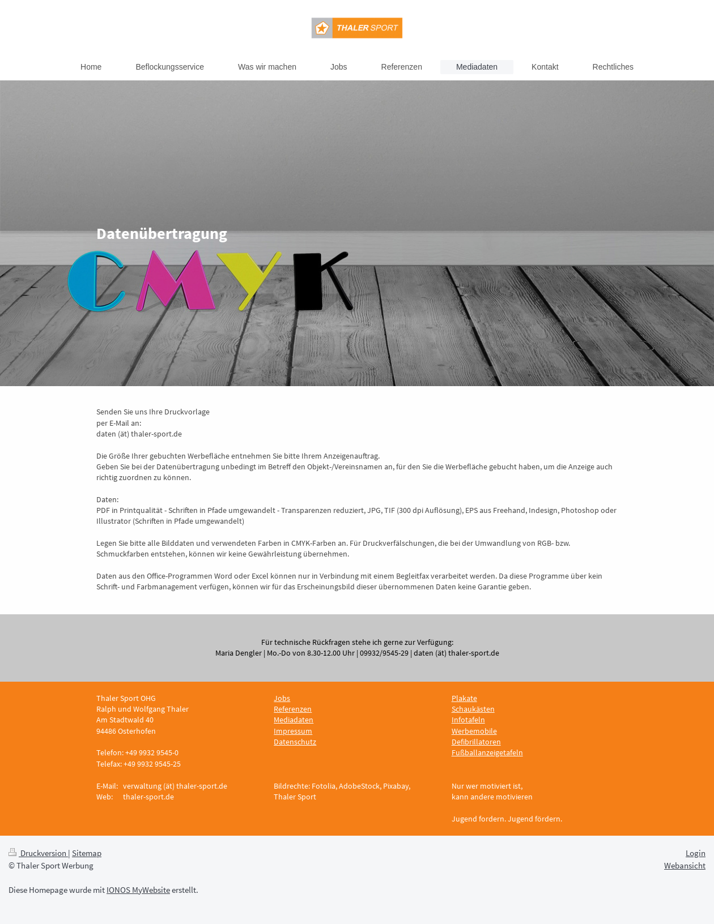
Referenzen (293, 709)
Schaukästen (473, 709)
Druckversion (38, 853)
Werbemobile (474, 731)
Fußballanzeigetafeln (487, 752)
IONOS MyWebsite (138, 889)
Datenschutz (295, 742)
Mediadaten (293, 720)
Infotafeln (468, 720)
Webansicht (685, 865)
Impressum (293, 731)
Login (696, 853)
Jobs (282, 698)
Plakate (464, 698)
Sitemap (86, 853)
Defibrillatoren (476, 742)
